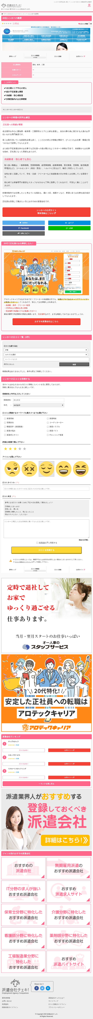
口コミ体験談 (35, 56)
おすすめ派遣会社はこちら (46, 321)
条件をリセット (9, 364)
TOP (4, 14)
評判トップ (12, 56)
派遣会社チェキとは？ (56, 998)
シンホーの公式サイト (46, 211)
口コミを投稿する (46, 550)
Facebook (25, 228)
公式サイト (79, 56)
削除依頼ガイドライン (10, 1007)
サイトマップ (53, 1001)
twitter (25, 223)
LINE (71, 228)
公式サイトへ (68, 750)
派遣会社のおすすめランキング (17, 14)
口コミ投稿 (57, 56)
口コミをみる (23, 750)
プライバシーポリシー (56, 1007)
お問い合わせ (7, 1001)
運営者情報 (6, 998)
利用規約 (43, 543)
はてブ (71, 223)
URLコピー (25, 233)
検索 (74, 365)
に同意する (48, 543)
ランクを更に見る (47, 784)
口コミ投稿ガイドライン (23, 562)
